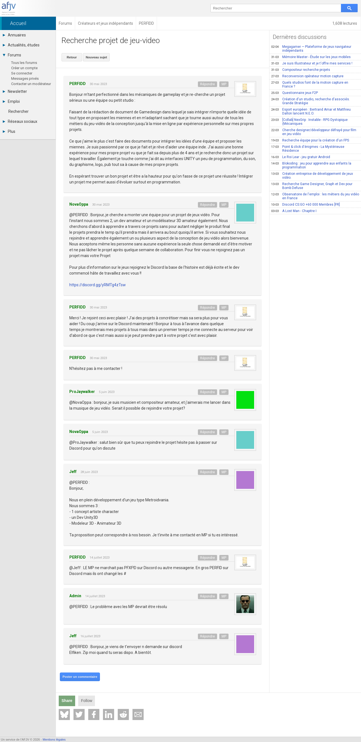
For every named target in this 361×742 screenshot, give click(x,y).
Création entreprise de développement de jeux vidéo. (312, 176)
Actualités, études (21, 45)
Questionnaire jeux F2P (294, 93)
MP (224, 84)
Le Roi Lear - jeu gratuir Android (300, 157)
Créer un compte (24, 68)
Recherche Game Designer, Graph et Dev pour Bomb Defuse (311, 186)
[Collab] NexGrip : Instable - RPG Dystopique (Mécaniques (309, 122)
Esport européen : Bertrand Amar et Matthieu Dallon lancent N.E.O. (311, 111)
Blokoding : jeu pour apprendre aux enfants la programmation (311, 165)
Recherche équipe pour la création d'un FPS (310, 140)
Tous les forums (24, 63)
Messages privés (25, 78)
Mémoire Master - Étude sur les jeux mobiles (311, 57)
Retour (71, 56)
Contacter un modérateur (31, 84)
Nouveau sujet (95, 56)
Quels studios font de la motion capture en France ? (309, 84)
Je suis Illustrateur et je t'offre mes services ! (311, 63)
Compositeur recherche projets (300, 70)
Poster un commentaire (79, 676)
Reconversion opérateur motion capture (307, 76)
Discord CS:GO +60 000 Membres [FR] (305, 204)
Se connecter (21, 73)
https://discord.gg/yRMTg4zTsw (97, 284)
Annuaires (14, 35)
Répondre (207, 84)
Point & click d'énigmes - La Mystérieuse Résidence (307, 149)
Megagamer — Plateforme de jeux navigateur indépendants (311, 49)
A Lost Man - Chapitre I (293, 211)
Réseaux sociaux (20, 121)
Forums (12, 55)
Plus (9, 131)
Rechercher (18, 111)
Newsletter (15, 91)
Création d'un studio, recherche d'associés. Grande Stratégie (310, 101)
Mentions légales (54, 739)
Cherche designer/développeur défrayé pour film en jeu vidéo (313, 132)
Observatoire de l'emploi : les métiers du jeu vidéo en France (315, 196)
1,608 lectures (345, 23)
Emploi (11, 101)
